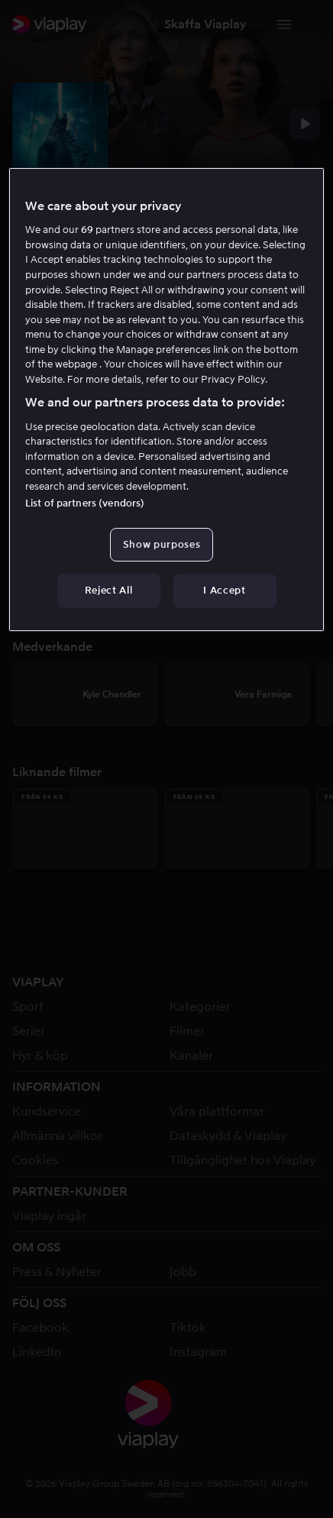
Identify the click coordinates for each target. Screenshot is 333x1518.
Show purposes (161, 544)
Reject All (109, 590)
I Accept (224, 590)
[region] (166, 399)
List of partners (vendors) (84, 503)
